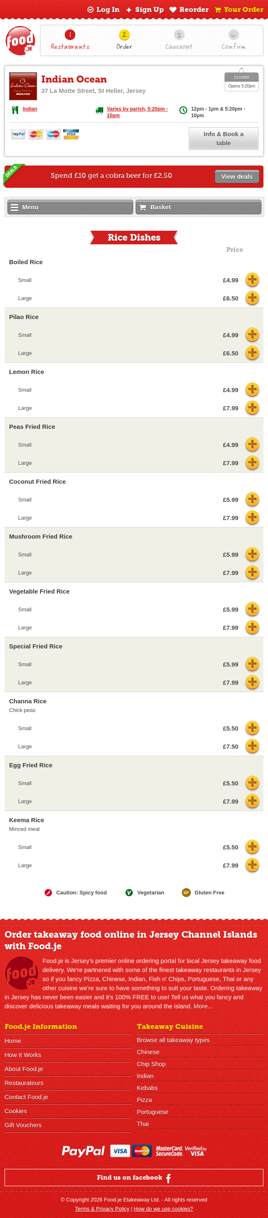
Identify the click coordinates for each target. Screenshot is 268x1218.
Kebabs (147, 1087)
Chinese (148, 1051)
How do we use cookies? (163, 1209)
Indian (30, 109)
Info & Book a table (224, 138)
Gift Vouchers (23, 1124)
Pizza (144, 1099)
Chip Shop (151, 1063)
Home (13, 1040)
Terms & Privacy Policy (102, 1209)
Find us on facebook (135, 1178)
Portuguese (153, 1111)
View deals (237, 176)
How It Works (23, 1054)
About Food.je (24, 1068)
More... (203, 1006)
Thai (143, 1123)
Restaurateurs (24, 1082)
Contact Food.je (26, 1096)
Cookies (16, 1110)
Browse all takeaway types (173, 1039)
